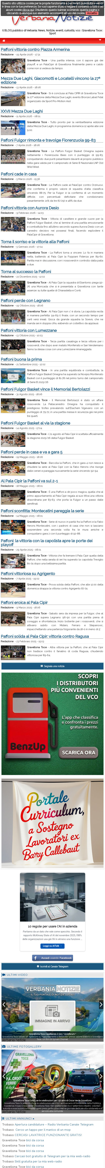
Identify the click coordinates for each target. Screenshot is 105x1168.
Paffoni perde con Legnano (25, 300)
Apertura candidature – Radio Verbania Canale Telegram (54, 1124)
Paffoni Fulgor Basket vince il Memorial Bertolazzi (45, 389)
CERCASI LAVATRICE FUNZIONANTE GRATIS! (48, 1135)
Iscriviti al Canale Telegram (52, 966)
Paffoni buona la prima (21, 359)
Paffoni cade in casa (19, 174)
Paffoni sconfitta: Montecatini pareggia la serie (42, 511)
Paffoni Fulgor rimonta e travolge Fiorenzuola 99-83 (48, 140)
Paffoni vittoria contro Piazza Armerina (35, 49)
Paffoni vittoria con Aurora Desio (30, 208)
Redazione (7, 54)
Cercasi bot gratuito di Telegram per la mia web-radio (52, 1156)
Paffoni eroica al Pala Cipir (24, 602)
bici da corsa (35, 1140)
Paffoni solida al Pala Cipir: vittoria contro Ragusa (45, 636)
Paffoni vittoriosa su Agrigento (28, 573)
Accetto (92, 13)
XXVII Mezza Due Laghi (22, 111)
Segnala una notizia (52, 666)
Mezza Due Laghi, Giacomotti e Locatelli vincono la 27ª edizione (50, 80)
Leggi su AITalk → (52, 946)
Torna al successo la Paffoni (26, 271)
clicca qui (28, 10)
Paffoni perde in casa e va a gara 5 (31, 452)
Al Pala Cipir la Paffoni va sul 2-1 (29, 481)
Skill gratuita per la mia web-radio (38, 1161)
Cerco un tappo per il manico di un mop (43, 1129)
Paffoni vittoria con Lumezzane (29, 330)
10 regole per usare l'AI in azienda (52, 926)
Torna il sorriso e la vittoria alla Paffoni (35, 241)
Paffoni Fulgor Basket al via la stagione (35, 423)
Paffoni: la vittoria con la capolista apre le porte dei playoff (46, 542)
